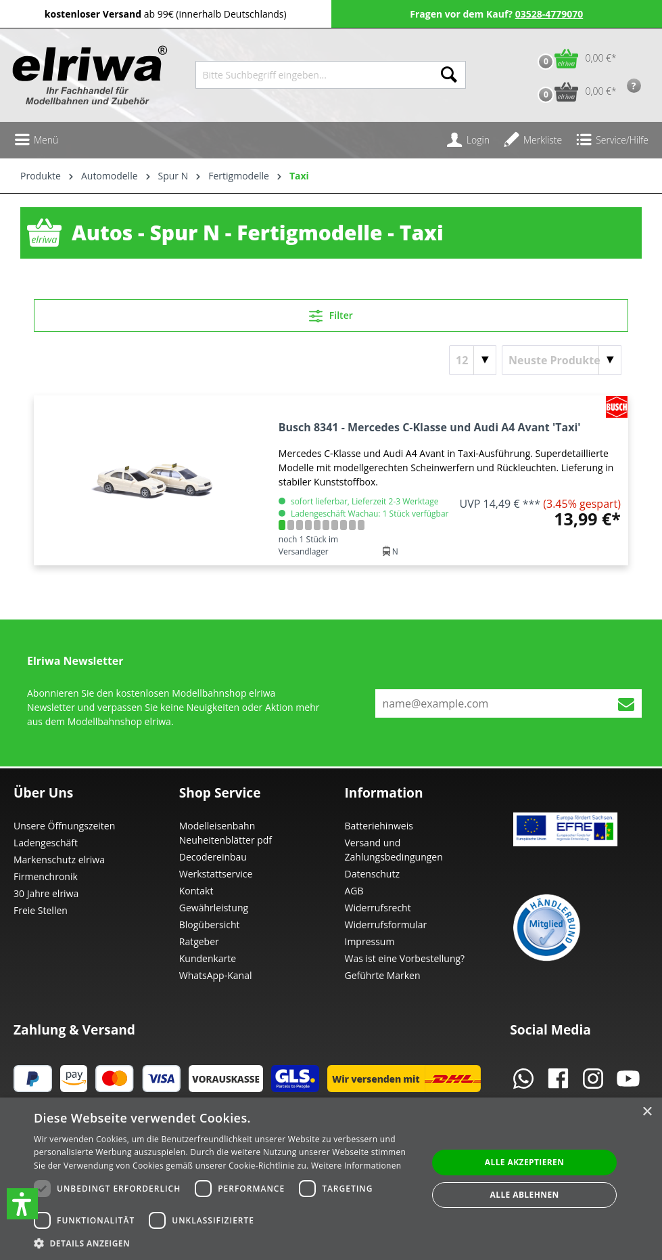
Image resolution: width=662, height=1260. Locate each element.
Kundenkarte (207, 958)
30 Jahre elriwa (46, 893)
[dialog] (331, 1179)
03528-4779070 (549, 13)
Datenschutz (372, 873)
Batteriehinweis (379, 825)
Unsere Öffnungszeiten (64, 825)
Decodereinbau (213, 856)
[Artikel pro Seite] (472, 360)
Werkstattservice (216, 873)
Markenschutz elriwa (59, 859)
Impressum (370, 941)
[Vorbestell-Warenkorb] (573, 92)
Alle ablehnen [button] (524, 1194)
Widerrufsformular (386, 924)
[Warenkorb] (573, 58)
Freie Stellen (41, 910)
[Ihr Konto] (468, 140)
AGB (354, 890)
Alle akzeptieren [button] (525, 1162)
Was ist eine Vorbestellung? (405, 958)
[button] (22, 1203)
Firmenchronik (46, 876)
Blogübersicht (209, 924)
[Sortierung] (561, 360)
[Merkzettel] (532, 140)
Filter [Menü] (331, 313)
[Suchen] (449, 75)
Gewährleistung (213, 907)
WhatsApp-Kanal (215, 975)
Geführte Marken (383, 975)
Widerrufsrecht (378, 907)
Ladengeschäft (46, 842)
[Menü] (36, 140)
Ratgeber (199, 941)
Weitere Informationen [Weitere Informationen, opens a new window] (356, 1165)
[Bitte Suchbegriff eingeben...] (314, 75)
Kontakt (196, 890)
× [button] (647, 1112)
